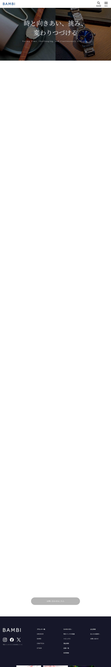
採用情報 (66, 653)
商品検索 (66, 643)
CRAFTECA (40, 643)
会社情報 (93, 629)
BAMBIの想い (67, 629)
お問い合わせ (94, 639)
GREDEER (40, 634)
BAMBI (39, 639)
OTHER (39, 648)
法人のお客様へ (95, 634)
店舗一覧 (66, 648)
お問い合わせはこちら (55, 601)
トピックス (66, 639)
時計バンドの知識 (69, 634)
